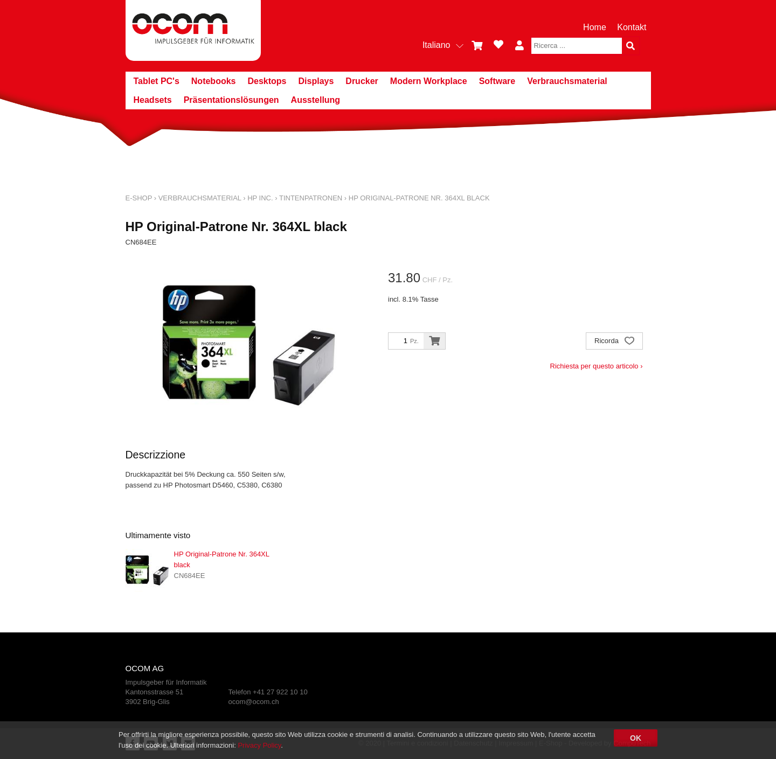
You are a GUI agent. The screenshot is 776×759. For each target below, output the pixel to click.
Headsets (153, 100)
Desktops (266, 81)
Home (594, 27)
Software (497, 81)
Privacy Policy (259, 745)
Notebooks (213, 81)
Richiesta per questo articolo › (596, 366)
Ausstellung (316, 100)
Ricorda (614, 342)
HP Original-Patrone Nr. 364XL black (419, 198)
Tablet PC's (156, 81)
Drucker (361, 81)
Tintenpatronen (310, 198)
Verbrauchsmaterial (567, 81)
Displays (316, 81)
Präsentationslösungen (231, 100)
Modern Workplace (428, 81)
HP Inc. (260, 198)
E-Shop (139, 198)
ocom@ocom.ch (253, 702)
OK (635, 738)
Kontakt (631, 27)
